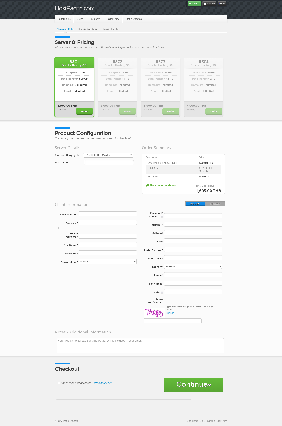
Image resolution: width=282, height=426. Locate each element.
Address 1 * (157, 224)
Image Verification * (155, 300)
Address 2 (157, 233)
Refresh (170, 312)
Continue (193, 385)
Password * (71, 222)
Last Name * (71, 253)
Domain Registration (88, 29)
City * (160, 241)
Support (96, 19)
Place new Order (65, 29)
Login (209, 3)
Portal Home (64, 19)
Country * (157, 266)
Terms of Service (102, 382)
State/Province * (153, 250)
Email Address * (69, 214)
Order (81, 19)
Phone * (158, 275)
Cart (194, 3)
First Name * (70, 245)
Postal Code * (155, 258)
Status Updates (134, 19)
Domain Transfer (111, 29)
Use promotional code (163, 185)
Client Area (114, 19)
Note (158, 292)
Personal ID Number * (155, 214)
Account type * (69, 262)
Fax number (156, 283)
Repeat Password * (71, 235)
